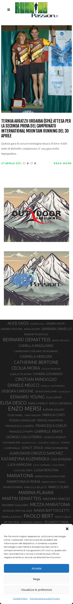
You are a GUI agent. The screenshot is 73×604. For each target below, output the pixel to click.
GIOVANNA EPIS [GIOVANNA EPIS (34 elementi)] (11, 442)
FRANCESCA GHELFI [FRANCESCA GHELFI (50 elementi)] (51, 426)
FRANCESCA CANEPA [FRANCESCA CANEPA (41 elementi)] (19, 426)
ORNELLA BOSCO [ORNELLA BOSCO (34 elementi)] (11, 516)
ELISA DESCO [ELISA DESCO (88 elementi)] (13, 402)
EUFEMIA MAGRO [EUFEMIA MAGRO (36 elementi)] (53, 409)
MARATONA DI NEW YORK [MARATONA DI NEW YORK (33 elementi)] (50, 476)
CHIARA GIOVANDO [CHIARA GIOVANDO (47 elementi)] (48, 374)
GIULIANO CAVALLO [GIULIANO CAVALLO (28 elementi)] (48, 442)
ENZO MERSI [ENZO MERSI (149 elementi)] (24, 408)
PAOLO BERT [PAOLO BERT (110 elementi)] (38, 515)
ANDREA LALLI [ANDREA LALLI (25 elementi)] (37, 324)
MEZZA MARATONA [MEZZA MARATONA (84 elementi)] (50, 504)
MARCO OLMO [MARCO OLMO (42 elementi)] (58, 487)
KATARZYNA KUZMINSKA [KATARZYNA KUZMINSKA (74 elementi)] (25, 458)
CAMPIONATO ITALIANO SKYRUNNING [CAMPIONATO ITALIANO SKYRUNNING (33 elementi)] (36, 351)
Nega (36, 579)
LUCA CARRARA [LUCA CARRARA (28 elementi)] (41, 465)
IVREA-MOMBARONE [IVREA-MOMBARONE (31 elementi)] (56, 448)
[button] (67, 529)
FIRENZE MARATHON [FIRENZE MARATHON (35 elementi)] (50, 420)
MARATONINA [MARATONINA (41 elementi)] (13, 487)
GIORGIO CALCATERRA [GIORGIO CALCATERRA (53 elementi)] (24, 437)
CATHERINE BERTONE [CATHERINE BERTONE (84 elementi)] (36, 362)
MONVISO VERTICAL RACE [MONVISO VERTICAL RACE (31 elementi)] (17, 510)
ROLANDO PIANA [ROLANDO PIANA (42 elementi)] (56, 522)
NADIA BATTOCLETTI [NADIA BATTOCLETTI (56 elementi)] (51, 510)
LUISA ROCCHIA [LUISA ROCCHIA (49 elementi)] (46, 470)
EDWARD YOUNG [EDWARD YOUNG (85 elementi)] (27, 396)
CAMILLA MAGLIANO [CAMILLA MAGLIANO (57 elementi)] (36, 345)
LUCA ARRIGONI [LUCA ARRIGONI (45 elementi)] (20, 464)
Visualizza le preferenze (36, 589)
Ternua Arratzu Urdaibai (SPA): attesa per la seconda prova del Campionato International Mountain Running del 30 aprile (36, 128)
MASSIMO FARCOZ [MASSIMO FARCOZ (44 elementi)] (56, 499)
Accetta (36, 568)
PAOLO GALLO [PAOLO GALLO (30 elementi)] (63, 516)
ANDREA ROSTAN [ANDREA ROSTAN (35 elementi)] (11, 329)
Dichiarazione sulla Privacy (45, 598)
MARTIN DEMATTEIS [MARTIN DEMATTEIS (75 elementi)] (21, 498)
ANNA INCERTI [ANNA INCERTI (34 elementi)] (32, 329)
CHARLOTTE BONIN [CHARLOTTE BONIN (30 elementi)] (20, 374)
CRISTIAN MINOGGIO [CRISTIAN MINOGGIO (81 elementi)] (36, 379)
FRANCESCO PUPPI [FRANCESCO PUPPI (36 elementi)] (21, 431)
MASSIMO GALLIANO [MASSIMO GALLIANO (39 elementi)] (15, 505)
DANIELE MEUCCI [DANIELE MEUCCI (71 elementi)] (23, 385)
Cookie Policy (20, 598)
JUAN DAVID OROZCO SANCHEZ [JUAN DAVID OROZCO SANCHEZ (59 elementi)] (36, 453)
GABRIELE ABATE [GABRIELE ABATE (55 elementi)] (48, 431)
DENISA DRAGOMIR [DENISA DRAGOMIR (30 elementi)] (46, 391)
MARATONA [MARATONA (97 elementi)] (20, 475)
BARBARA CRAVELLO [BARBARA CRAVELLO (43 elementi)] (57, 329)
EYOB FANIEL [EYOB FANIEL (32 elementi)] (15, 415)
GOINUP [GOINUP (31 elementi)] (65, 442)
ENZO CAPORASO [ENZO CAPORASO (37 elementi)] (60, 403)
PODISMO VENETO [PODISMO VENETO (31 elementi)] (32, 522)
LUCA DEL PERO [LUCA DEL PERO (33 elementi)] (23, 470)
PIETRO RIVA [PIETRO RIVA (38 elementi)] (12, 522)
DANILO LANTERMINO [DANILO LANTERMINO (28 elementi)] (53, 386)
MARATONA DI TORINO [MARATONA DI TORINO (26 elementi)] (53, 482)
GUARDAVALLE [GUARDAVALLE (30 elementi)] (12, 448)
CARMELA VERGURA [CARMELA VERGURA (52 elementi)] (36, 356)
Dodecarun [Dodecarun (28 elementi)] (64, 391)
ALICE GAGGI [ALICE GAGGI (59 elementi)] (18, 323)
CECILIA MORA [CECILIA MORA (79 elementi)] (25, 368)
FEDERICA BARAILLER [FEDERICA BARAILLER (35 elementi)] (22, 420)
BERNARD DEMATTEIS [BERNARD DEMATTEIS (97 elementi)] (27, 339)
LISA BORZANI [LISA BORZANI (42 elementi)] (61, 459)
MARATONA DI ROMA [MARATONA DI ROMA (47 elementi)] (23, 481)
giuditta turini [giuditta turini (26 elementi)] (29, 443)
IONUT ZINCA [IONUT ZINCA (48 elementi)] (32, 448)
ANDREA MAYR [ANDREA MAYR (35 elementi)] (55, 323)
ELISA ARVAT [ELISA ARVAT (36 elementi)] (54, 397)
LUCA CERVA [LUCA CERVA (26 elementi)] (58, 465)
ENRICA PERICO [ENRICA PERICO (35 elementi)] (38, 403)
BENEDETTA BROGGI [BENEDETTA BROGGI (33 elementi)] (36, 334)
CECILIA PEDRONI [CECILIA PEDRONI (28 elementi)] (51, 368)
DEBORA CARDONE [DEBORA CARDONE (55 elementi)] (17, 391)
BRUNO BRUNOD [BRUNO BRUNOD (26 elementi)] (60, 340)
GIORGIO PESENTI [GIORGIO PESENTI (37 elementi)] (55, 437)
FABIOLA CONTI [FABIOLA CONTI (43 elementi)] (53, 415)
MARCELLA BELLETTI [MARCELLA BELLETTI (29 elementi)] (35, 487)
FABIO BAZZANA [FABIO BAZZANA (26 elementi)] (33, 415)
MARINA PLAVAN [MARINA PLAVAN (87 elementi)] (36, 492)
